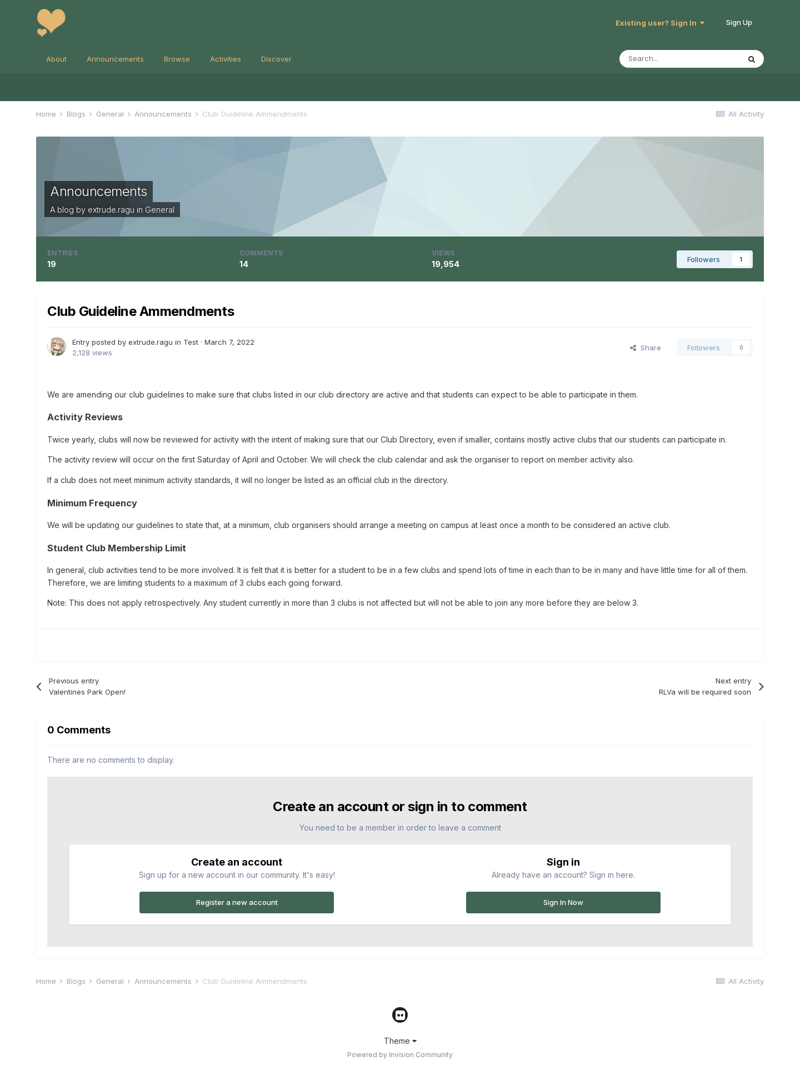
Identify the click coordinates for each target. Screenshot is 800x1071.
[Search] (679, 59)
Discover (276, 58)
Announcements (115, 58)
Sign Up (739, 22)
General (159, 209)
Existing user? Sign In (660, 22)
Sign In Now (563, 902)
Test (190, 342)
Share (645, 347)
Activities (225, 58)
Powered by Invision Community (400, 1054)
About (56, 58)
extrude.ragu (111, 209)
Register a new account (237, 902)
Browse (177, 58)
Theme (400, 1040)
